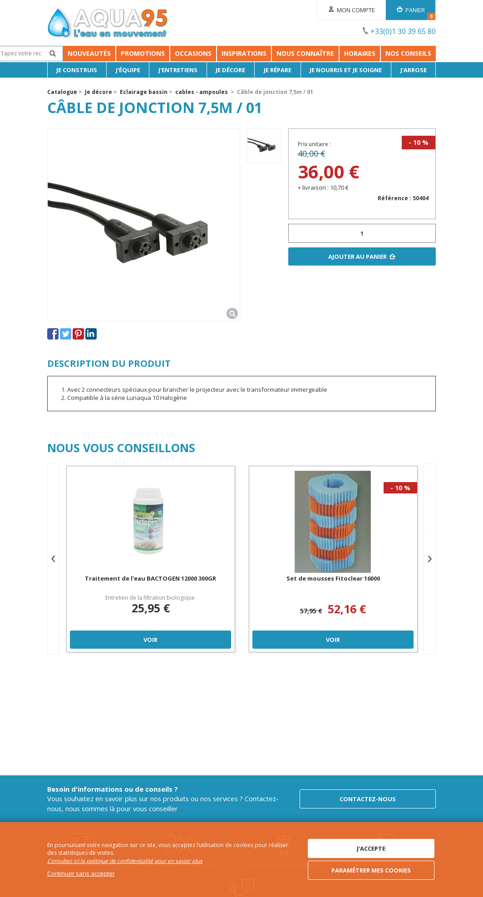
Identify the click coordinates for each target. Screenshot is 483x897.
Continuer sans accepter (81, 873)
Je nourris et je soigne (346, 70)
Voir (150, 640)
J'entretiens (177, 70)
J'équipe (128, 70)
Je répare (277, 70)
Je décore (230, 70)
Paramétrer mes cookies (371, 870)
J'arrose (413, 70)
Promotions (127, 53)
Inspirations (295, 53)
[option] (264, 145)
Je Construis (76, 70)
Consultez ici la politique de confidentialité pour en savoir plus (124, 861)
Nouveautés (73, 53)
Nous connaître (356, 53)
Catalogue (62, 92)
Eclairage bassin (144, 92)
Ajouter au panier (357, 256)
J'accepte (371, 848)
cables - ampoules (201, 92)
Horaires (411, 53)
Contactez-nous (368, 799)
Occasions (177, 53)
